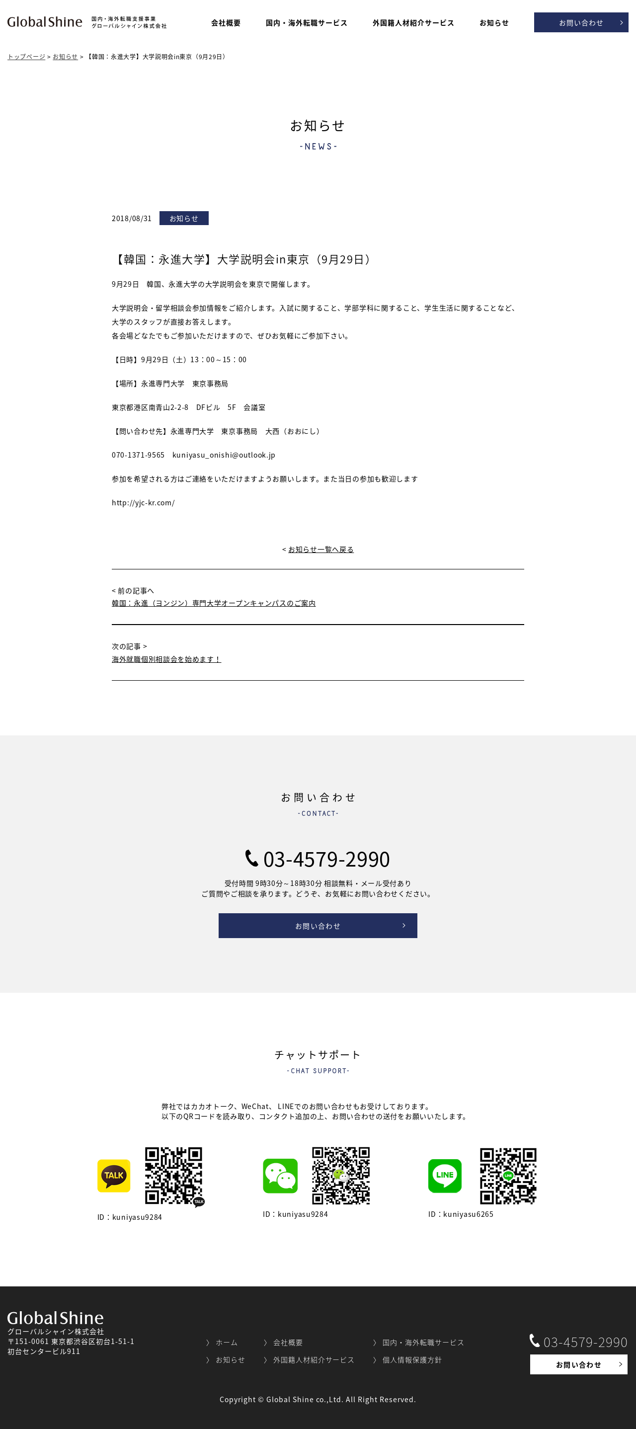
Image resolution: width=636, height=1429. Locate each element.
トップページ (26, 56)
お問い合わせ (581, 22)
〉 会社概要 (283, 1342)
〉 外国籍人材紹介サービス (309, 1359)
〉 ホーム (222, 1342)
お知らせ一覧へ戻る (321, 549)
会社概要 (226, 22)
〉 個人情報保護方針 (407, 1359)
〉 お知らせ (225, 1359)
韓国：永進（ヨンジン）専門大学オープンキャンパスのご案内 (214, 603)
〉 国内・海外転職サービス (419, 1342)
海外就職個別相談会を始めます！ (167, 659)
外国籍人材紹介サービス (414, 22)
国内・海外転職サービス (307, 22)
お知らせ (494, 22)
